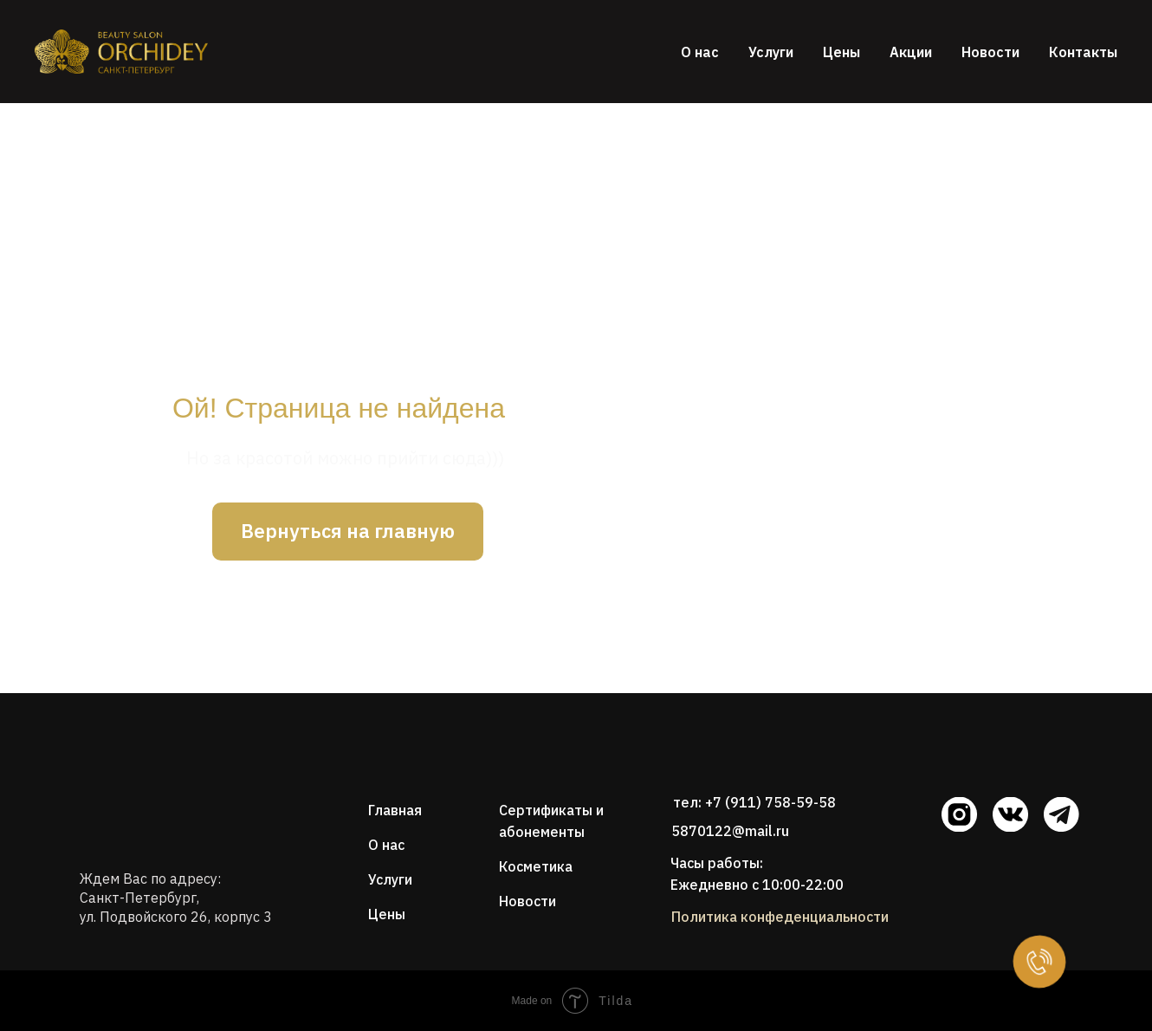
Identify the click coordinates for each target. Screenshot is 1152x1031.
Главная (395, 810)
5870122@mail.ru (730, 831)
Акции (911, 52)
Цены (841, 52)
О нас (700, 52)
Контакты (1083, 52)
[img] (139, 781)
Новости (990, 52)
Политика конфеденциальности (780, 916)
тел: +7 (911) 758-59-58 (754, 802)
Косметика (536, 866)
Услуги (770, 52)
